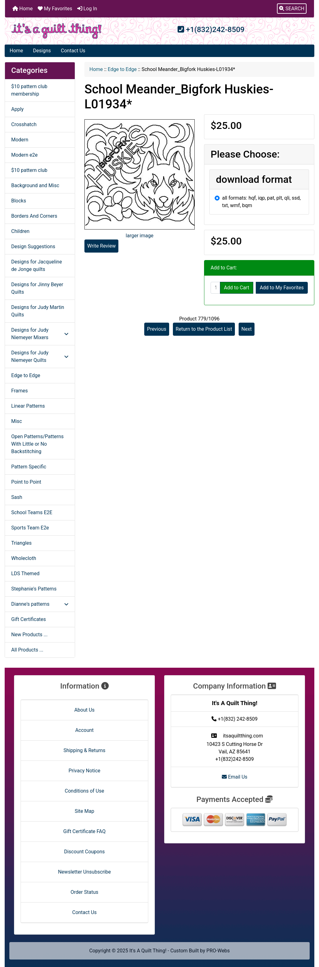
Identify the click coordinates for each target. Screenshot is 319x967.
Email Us (234, 777)
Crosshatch (23, 124)
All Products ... (27, 650)
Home (22, 9)
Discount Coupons (84, 852)
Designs (42, 51)
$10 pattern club (29, 170)
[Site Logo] (56, 31)
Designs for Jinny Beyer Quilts (37, 288)
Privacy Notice (84, 771)
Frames (19, 391)
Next (246, 329)
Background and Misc (35, 185)
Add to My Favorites (282, 288)
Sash (16, 497)
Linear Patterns (28, 406)
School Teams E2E (31, 512)
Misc (16, 421)
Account (84, 730)
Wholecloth (23, 558)
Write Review (101, 246)
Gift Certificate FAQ (84, 831)
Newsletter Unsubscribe (84, 872)
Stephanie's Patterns (33, 589)
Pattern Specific (28, 467)
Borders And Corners (34, 216)
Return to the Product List (204, 329)
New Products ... (29, 635)
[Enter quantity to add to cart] (215, 288)
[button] (291, 8)
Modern (19, 140)
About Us (84, 710)
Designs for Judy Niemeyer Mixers (40, 333)
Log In (87, 9)
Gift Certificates (28, 619)
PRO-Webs (218, 951)
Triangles (21, 543)
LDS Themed (25, 573)
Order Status (84, 892)
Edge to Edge (122, 69)
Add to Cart (236, 288)
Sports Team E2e (30, 528)
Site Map (84, 811)
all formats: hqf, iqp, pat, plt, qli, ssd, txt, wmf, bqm (261, 201)
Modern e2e (24, 155)
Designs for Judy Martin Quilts (37, 311)
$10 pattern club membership (29, 90)
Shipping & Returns (85, 750)
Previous (156, 329)
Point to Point (26, 482)
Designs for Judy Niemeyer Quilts (40, 356)
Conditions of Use (84, 791)
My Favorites (55, 9)
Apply (17, 109)
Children (20, 231)
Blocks (18, 201)
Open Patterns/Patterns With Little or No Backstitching (37, 444)
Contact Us (73, 51)
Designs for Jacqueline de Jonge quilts (36, 265)
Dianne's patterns (40, 604)
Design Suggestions (33, 246)
